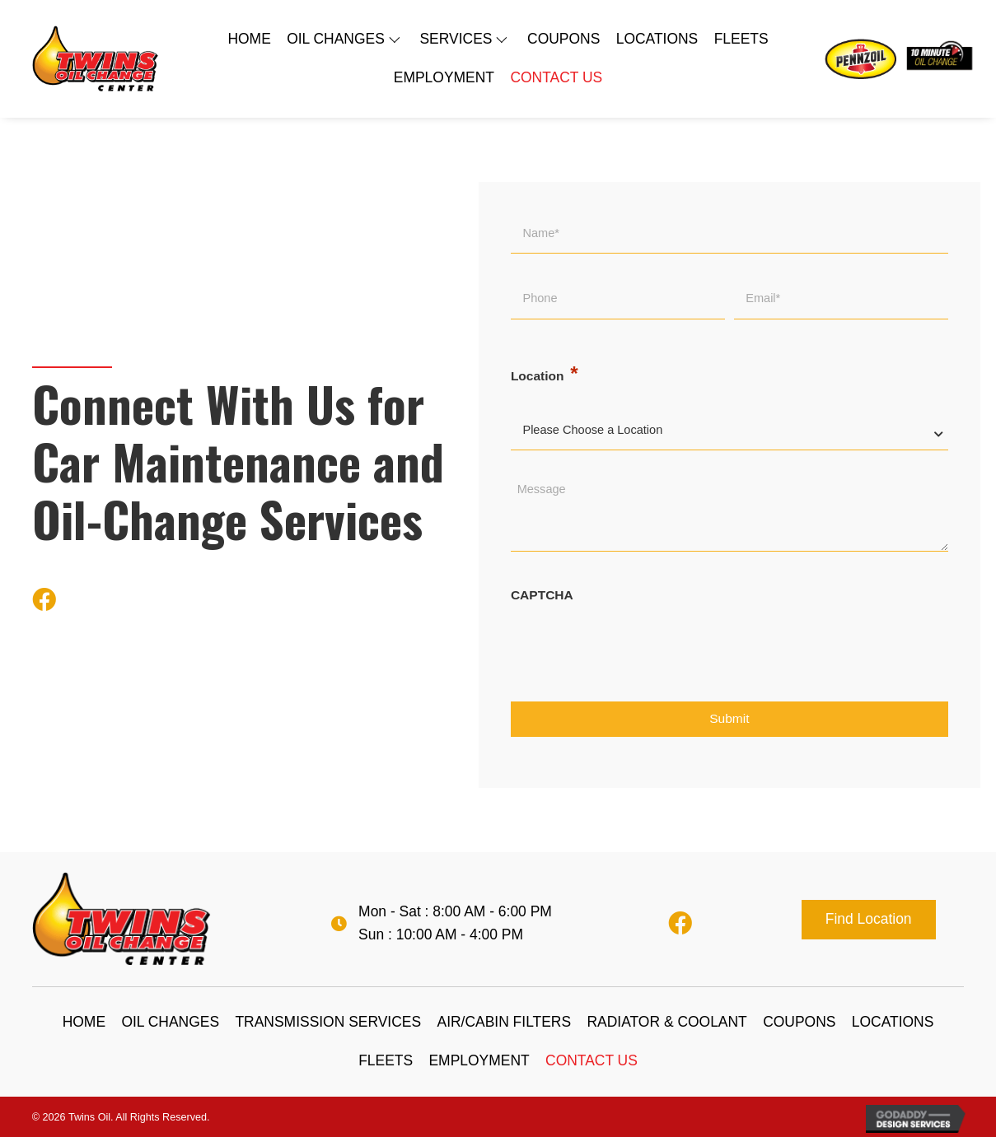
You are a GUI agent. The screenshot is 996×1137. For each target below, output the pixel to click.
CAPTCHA (542, 595)
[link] (249, 39)
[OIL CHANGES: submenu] (394, 39)
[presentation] (632, 653)
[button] (869, 919)
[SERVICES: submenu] (501, 39)
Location (544, 374)
